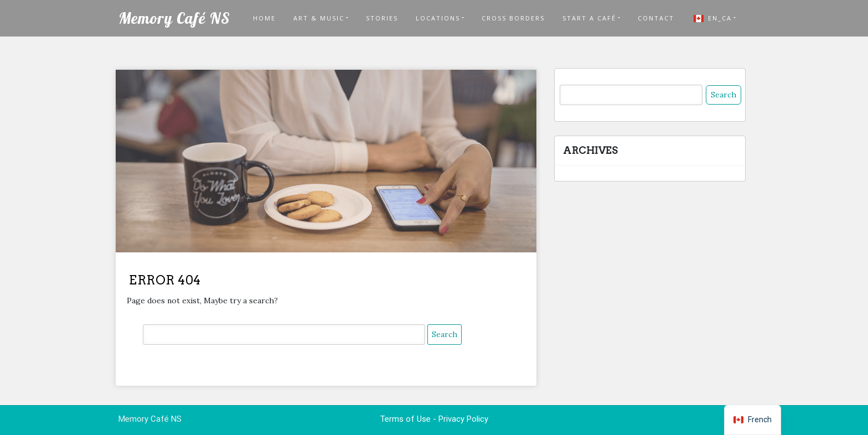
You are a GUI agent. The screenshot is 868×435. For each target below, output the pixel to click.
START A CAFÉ (589, 18)
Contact (656, 18)
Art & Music (318, 18)
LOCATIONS (438, 18)
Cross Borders (513, 18)
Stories (382, 18)
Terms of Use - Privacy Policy (434, 419)
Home (264, 18)
